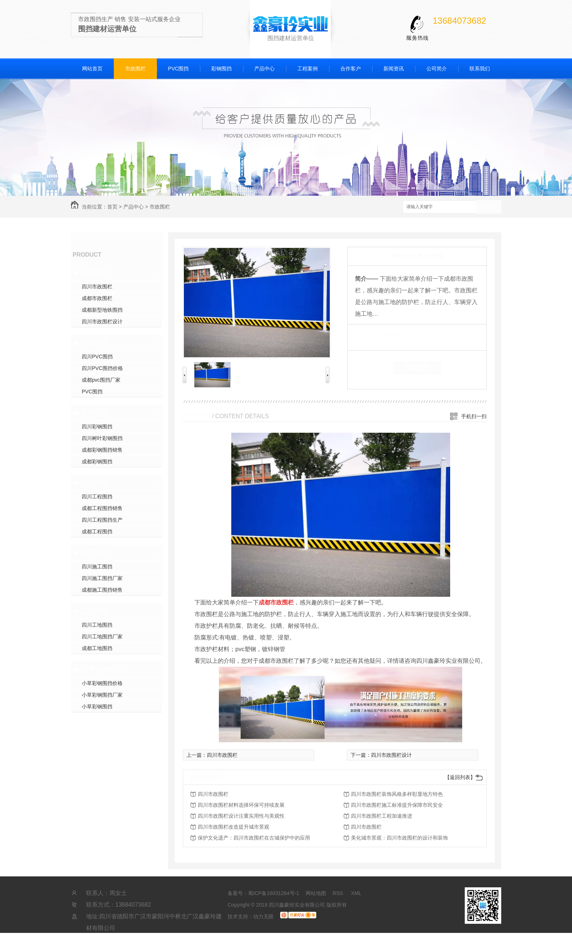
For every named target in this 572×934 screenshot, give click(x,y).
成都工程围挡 (97, 531)
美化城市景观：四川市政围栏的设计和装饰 (399, 838)
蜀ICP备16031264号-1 (273, 893)
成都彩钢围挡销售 (102, 450)
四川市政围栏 (97, 286)
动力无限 (263, 916)
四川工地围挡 (97, 625)
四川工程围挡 (97, 496)
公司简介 (436, 68)
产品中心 (264, 68)
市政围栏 (135, 68)
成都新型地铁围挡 (102, 310)
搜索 (488, 207)
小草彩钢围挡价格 (102, 683)
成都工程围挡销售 (102, 508)
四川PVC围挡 (97, 356)
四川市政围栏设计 (102, 321)
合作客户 (350, 68)
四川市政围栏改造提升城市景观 (233, 827)
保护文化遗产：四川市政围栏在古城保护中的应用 (254, 838)
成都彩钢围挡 (97, 461)
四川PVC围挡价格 (102, 368)
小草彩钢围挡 (101, 669)
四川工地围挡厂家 (102, 636)
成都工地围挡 (97, 648)
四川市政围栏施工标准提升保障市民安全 (397, 805)
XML (356, 893)
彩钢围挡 (221, 68)
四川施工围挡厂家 (102, 578)
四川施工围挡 (97, 566)
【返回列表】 (460, 777)
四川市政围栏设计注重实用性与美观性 (241, 816)
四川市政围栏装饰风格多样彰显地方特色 (397, 794)
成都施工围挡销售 (102, 590)
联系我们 (479, 68)
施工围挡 (95, 552)
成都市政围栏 (97, 298)
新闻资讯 (393, 68)
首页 (112, 207)
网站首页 (92, 68)
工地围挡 (95, 611)
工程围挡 (95, 482)
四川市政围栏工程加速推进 (381, 816)
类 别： (367, 335)
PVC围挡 (178, 68)
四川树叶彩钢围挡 (102, 438)
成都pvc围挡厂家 (101, 380)
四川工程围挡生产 (102, 520)
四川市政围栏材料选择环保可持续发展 (241, 805)
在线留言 (417, 367)
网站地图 (316, 893)
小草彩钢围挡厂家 (102, 695)
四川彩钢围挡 (97, 426)
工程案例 (307, 68)
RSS (339, 893)
